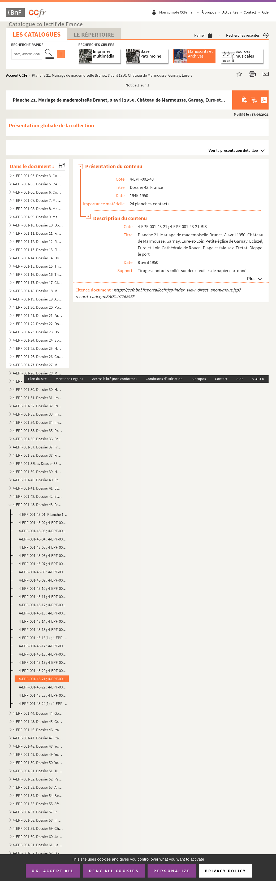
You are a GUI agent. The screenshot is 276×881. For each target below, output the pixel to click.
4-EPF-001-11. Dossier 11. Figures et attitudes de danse (38, 233)
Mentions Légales (69, 378)
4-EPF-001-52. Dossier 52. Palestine (38, 779)
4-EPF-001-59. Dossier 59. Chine (38, 828)
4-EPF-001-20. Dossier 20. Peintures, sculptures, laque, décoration (38, 307)
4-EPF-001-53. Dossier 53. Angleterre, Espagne (38, 787)
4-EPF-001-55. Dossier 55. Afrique (38, 803)
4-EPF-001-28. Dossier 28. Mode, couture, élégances (38, 373)
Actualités (230, 12)
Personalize (171, 870)
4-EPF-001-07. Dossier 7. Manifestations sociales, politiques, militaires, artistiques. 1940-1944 (38, 200)
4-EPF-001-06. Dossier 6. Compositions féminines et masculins (38, 192)
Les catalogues (37, 34)
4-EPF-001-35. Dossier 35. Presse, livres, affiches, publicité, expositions (38, 430)
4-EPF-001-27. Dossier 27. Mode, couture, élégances (38, 364)
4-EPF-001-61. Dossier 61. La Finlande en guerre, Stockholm (38, 844)
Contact (250, 12)
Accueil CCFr (17, 75)
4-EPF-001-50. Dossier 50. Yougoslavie (38, 762)
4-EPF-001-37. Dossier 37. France (38, 447)
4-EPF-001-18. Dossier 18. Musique (38, 290)
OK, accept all (53, 870)
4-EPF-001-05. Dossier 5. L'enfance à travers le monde (38, 183)
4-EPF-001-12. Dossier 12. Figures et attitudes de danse (38, 241)
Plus (251, 278)
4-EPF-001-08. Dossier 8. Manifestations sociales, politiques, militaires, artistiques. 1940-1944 (38, 208)
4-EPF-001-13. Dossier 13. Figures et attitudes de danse (38, 249)
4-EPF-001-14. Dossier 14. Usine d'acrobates (38, 257)
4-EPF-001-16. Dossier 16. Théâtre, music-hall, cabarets (38, 274)
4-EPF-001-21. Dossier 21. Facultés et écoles (38, 315)
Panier (203, 35)
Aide (265, 12)
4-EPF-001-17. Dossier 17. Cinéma (38, 282)
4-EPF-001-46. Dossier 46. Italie (38, 729)
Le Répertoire (94, 34)
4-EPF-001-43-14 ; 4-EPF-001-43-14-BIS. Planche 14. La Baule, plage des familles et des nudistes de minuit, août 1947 (43, 621)
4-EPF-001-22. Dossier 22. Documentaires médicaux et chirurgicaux (38, 323)
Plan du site (37, 378)
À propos (209, 12)
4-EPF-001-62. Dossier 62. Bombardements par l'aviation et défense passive (38, 853)
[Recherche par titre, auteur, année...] (26, 54)
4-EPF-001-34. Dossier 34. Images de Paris (38, 422)
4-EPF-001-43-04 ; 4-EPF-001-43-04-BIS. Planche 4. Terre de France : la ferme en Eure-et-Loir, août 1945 (43, 539)
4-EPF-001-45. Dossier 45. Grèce (38, 721)
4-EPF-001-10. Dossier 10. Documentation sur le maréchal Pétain (38, 225)
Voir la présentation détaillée (233, 150)
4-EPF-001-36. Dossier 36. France (38, 438)
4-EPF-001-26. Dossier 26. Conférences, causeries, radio (38, 356)
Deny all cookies (114, 870)
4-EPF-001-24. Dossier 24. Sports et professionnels (38, 340)
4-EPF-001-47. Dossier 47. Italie (38, 737)
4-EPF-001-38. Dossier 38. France (38, 455)
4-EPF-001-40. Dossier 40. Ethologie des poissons (38, 479)
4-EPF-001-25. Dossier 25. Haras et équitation (38, 348)
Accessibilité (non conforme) (114, 378)
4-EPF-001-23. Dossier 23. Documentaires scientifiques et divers (38, 331)
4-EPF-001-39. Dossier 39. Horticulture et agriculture (38, 471)
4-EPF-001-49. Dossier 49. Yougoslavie (38, 754)
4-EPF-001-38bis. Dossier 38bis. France (38, 463)
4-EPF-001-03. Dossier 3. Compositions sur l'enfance (38, 175)
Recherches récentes (247, 35)
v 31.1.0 (258, 378)
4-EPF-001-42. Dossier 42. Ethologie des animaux (38, 496)
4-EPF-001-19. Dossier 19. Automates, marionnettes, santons (38, 299)
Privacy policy (225, 870)
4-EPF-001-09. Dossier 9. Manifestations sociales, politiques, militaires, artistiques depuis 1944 (38, 216)
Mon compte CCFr (177, 12)
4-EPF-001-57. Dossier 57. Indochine (38, 811)
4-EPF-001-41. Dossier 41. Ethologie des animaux (38, 488)
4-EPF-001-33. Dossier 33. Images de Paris (38, 414)
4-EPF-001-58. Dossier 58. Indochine (38, 820)
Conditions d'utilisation (164, 378)
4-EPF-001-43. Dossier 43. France (38, 504)
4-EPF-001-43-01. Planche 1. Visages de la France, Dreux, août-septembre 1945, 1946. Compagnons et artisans (43, 514)
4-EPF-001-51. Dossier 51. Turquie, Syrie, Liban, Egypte (38, 770)
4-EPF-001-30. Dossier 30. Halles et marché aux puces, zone (38, 389)
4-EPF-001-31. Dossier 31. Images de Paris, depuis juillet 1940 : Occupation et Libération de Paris (38, 397)
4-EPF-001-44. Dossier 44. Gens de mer (38, 713)
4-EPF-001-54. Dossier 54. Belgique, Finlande (38, 795)
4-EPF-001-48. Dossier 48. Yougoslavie (38, 746)
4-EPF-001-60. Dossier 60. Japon (38, 836)
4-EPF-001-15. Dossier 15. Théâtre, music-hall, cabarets (38, 266)
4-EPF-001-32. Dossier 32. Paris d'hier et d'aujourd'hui (38, 405)
